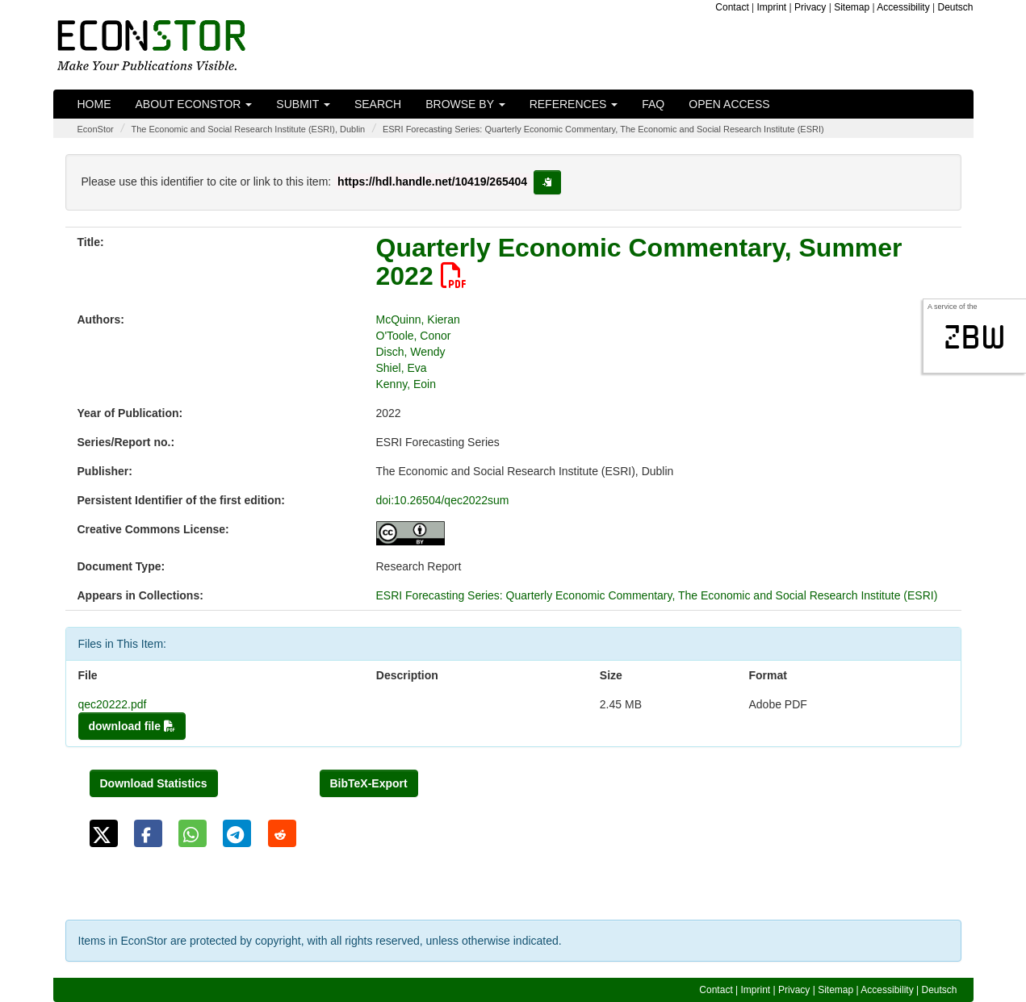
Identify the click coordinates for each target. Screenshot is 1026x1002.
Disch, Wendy (411, 351)
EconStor (95, 129)
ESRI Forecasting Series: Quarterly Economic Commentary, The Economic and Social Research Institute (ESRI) (603, 129)
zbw (975, 337)
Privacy (810, 7)
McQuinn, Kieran (418, 319)
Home (94, 104)
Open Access (729, 104)
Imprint (772, 7)
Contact (731, 7)
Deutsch (955, 7)
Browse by (465, 104)
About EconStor (194, 104)
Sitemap (851, 7)
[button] (104, 833)
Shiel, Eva (401, 367)
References (574, 104)
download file (132, 726)
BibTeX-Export (369, 783)
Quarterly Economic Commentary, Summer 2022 (639, 261)
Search (377, 104)
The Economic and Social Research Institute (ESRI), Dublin (248, 129)
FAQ (653, 104)
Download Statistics (153, 783)
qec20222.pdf (112, 704)
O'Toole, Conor (413, 335)
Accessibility (903, 7)
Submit (303, 104)
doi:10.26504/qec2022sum (442, 500)
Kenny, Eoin (406, 384)
